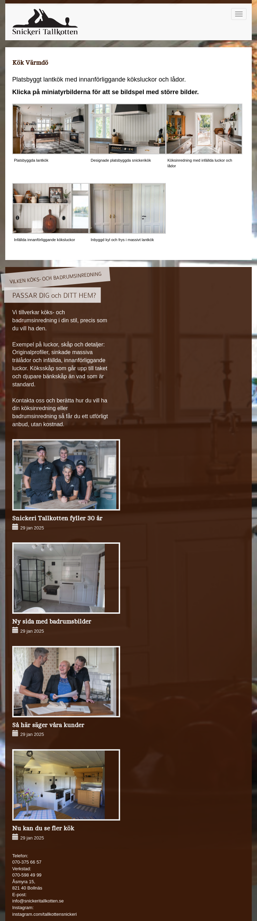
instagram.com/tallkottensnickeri (44, 914)
